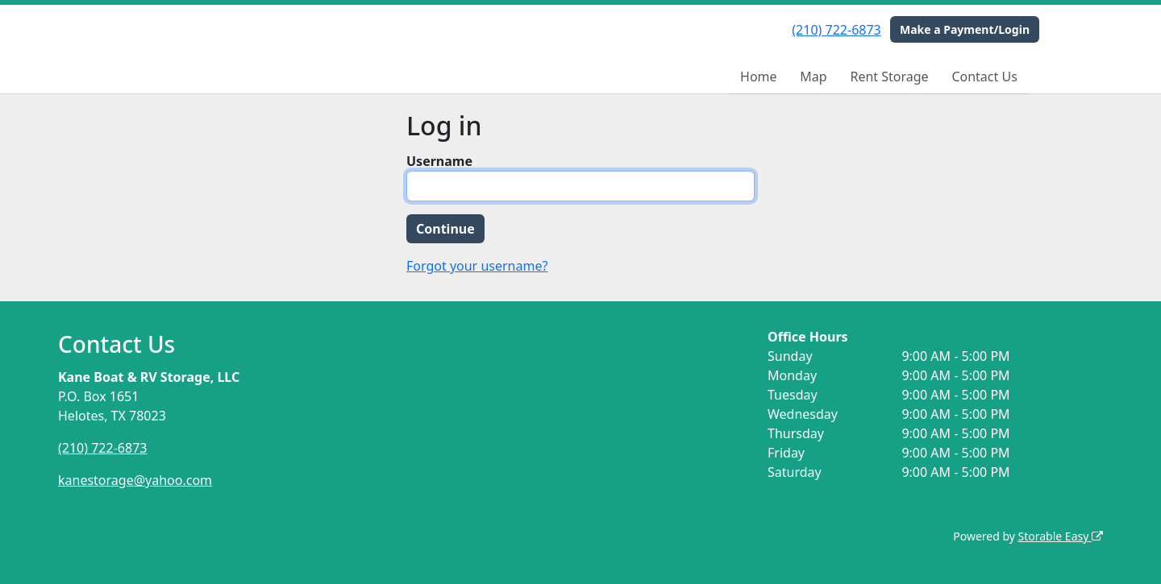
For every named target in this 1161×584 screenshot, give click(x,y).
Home (758, 76)
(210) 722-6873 (836, 30)
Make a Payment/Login (965, 29)
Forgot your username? (476, 266)
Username (439, 161)
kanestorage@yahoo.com (135, 480)
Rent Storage (889, 76)
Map (813, 76)
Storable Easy (1060, 536)
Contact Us (984, 76)
